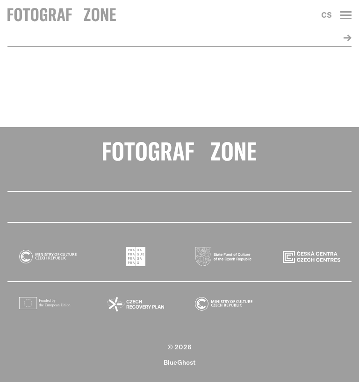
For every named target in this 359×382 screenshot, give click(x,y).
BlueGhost (180, 362)
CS (326, 15)
